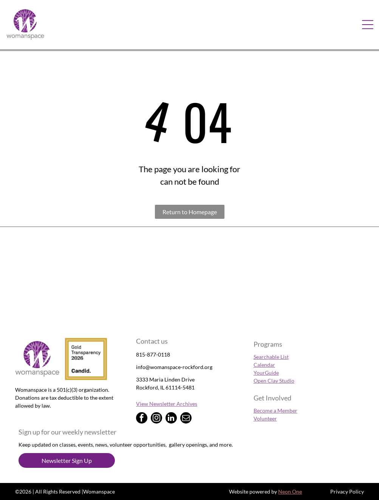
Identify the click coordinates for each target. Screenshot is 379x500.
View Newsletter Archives (166, 403)
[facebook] (141, 418)
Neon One (290, 491)
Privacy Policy (347, 491)
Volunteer (265, 418)
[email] (186, 418)
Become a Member (275, 410)
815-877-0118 (153, 354)
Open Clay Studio (274, 380)
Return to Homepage (189, 211)
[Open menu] (367, 24)
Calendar (264, 364)
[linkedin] (171, 418)
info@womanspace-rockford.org (174, 367)
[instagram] (156, 418)
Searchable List (271, 357)
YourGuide (266, 372)
